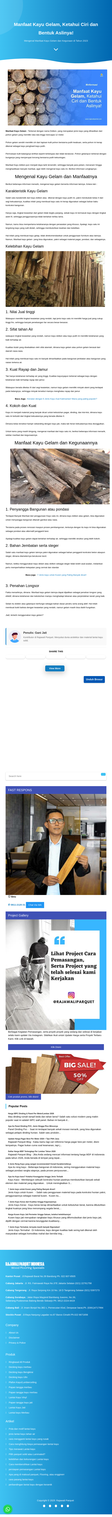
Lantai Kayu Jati (17, 1407)
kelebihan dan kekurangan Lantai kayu (29, 1459)
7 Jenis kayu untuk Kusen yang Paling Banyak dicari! (62, 575)
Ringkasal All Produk (19, 1362)
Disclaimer (14, 1337)
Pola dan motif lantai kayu (22, 1428)
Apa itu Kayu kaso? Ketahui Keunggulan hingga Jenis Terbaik (35, 1177)
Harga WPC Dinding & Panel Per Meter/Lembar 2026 (31, 1113)
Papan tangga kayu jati (21, 1402)
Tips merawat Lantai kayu (22, 1449)
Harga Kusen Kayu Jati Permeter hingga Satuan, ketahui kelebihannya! (39, 1214)
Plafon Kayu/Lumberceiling (23, 1382)
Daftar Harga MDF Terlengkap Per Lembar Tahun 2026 (32, 1151)
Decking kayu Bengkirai (21, 1372)
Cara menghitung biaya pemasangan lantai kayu (34, 1444)
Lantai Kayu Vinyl (18, 1397)
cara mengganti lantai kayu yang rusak (29, 1439)
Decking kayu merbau (20, 1367)
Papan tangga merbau (20, 1387)
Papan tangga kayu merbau (23, 1392)
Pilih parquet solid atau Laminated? (27, 1454)
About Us (13, 1332)
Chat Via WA (35, 905)
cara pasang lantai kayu (21, 1479)
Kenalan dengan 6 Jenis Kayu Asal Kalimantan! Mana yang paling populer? (62, 399)
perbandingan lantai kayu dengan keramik (30, 1484)
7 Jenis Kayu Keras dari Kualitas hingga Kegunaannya (32, 1202)
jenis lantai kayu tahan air (22, 1434)
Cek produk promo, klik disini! (23, 1096)
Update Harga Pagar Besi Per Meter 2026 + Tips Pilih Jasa (33, 1139)
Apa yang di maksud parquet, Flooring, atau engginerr (37, 1474)
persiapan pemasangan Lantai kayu (27, 1469)
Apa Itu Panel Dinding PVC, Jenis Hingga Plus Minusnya (33, 1126)
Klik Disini (56, 1047)
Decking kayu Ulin (18, 1377)
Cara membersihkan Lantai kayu (25, 1464)
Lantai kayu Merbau (19, 1412)
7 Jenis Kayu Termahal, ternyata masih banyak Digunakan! (34, 1227)
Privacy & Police (17, 1342)
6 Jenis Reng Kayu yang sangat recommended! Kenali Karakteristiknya (39, 1164)
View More (55, 668)
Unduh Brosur (94, 679)
